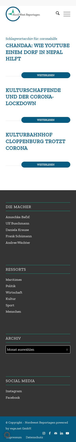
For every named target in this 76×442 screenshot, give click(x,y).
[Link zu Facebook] (50, 433)
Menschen (13, 311)
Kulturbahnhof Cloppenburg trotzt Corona (35, 141)
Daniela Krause (17, 230)
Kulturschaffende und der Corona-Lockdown (33, 97)
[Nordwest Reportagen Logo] (31, 14)
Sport (10, 305)
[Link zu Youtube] (67, 433)
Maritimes (14, 279)
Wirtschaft (14, 292)
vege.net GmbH (20, 428)
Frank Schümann (19, 236)
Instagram (14, 391)
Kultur (11, 299)
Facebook (13, 397)
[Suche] (56, 14)
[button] (7, 435)
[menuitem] (56, 14)
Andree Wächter (18, 242)
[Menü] (65, 14)
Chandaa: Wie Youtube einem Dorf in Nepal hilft (38, 52)
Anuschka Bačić (18, 217)
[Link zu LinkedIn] (61, 433)
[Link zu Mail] (56, 433)
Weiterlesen (45, 75)
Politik (10, 286)
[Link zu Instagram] (44, 433)
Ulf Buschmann (17, 223)
